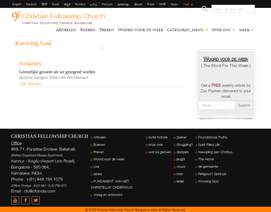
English (16, 4)
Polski (151, 4)
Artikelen (66, 29)
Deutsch (31, 4)
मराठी (162, 4)
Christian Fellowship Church (63, 15)
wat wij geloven (159, 152)
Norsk (55, 4)
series (97, 174)
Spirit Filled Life (209, 145)
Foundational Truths (212, 137)
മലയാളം (123, 4)
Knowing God (208, 181)
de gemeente (208, 166)
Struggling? (185, 145)
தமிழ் (93, 4)
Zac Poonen (30, 83)
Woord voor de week (140, 29)
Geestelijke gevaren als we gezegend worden (57, 72)
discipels (183, 152)
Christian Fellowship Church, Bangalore (57, 23)
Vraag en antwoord (107, 195)
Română (80, 4)
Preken (107, 29)
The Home (206, 159)
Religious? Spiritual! (212, 174)
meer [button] (246, 29)
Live (96, 166)
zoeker (182, 137)
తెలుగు (138, 4)
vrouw (181, 166)
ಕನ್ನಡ (67, 4)
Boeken (88, 29)
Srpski (174, 4)
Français (107, 4)
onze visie (155, 145)
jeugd (180, 159)
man (180, 174)
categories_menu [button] (187, 29)
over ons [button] (223, 29)
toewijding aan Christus (215, 152)
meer (188, 4)
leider (180, 181)
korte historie (158, 137)
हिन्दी (44, 4)
